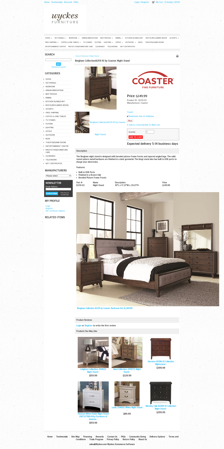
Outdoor (130, 42)
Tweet (130, 112)
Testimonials (57, 2)
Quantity (132, 132)
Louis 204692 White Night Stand (127, 407)
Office (119, 42)
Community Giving (137, 436)
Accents (174, 38)
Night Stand (94, 56)
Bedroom (74, 38)
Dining (119, 38)
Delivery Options (157, 436)
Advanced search (58, 67)
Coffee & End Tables (71, 42)
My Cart (159, 2)
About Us (142, 439)
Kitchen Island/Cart (134, 38)
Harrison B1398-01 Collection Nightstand (161, 363)
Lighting (108, 42)
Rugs (140, 42)
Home (47, 2)
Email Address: (52, 186)
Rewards (68, 2)
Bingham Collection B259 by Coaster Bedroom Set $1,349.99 (104, 308)
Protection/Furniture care (80, 46)
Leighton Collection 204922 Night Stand (93, 370)
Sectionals (60, 38)
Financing (87, 436)
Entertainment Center (55, 46)
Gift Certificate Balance (55, 211)
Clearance (100, 46)
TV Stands (87, 42)
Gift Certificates (127, 46)
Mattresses (106, 38)
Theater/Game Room (154, 42)
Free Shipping (51, 42)
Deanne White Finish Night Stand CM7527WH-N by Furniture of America (93, 416)
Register (145, 2)
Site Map (75, 436)
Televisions (112, 46)
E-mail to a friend (135, 125)
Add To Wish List (152, 125)
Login (136, 2)
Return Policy (129, 439)
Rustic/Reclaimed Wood (156, 38)
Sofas (48, 38)
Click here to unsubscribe (64, 194)
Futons (98, 42)
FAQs (76, 2)
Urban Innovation (90, 38)
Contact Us (112, 436)
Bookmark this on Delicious (141, 116)
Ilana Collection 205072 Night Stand (127, 370)
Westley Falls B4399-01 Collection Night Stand (161, 407)
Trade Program (96, 439)
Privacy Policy (113, 439)
